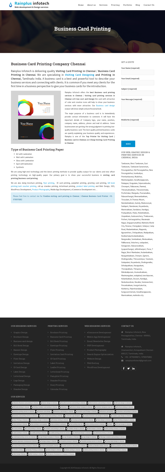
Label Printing (57, 363)
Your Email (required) (137, 80)
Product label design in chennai (115, 441)
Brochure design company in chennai (81, 407)
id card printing (17, 428)
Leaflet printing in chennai (39, 432)
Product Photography (41, 189)
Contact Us (149, 5)
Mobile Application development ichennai (25, 441)
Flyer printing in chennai (20, 424)
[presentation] (140, 132)
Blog (138, 5)
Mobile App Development (98, 337)
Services (103, 5)
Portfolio (127, 5)
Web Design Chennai (19, 454)
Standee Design (21, 389)
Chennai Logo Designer (73, 415)
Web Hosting (93, 363)
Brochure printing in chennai (125, 407)
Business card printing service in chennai (25, 415)
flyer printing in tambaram (59, 424)
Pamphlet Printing (59, 376)
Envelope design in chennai (40, 420)
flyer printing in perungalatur (39, 424)
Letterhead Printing (59, 372)
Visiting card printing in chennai (117, 450)
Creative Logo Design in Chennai (121, 415)
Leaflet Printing (57, 367)
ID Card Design (20, 367)
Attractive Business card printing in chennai (25, 403)
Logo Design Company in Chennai (49, 437)
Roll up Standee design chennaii (99, 445)
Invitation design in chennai (76, 428)
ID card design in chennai (123, 424)
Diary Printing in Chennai (20, 420)
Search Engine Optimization (100, 354)
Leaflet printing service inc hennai (60, 432)
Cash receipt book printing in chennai (51, 415)
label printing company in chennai (115, 428)
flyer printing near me (76, 424)
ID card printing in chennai (33, 428)
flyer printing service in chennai (95, 424)
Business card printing (107, 411)
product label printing (85, 186)
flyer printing (48, 183)
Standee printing (18, 450)
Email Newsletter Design (98, 341)
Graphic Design (20, 332)
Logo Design (19, 380)
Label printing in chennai (20, 432)
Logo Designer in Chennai (71, 437)
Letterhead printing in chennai (103, 432)
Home (81, 5)
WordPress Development (98, 367)
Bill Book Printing (58, 341)
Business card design (105, 105)
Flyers (110, 424)
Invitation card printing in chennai (54, 428)
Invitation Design (22, 363)
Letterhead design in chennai (82, 432)
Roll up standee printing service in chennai (125, 445)
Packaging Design (22, 385)
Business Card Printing (61, 337)
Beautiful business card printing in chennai (73, 403)
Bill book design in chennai (123, 403)
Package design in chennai (48, 441)
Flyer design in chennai (104, 420)
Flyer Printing (57, 350)
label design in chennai (94, 428)
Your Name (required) (137, 70)
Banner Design (20, 350)
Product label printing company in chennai (25, 445)
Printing (115, 5)
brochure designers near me (104, 407)
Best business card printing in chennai (100, 403)
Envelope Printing (58, 345)
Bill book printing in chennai (21, 407)
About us (91, 5)
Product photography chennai (50, 445)
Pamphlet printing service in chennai (91, 441)
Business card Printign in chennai (86, 411)
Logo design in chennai (89, 437)
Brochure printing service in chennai (23, 411)
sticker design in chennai (54, 450)
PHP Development (95, 345)
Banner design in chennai (49, 403)
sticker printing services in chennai (94, 450)
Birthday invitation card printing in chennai (45, 407)
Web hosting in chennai (36, 454)
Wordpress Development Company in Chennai (60, 454)
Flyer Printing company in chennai (124, 420)
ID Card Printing (58, 358)
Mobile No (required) (137, 122)
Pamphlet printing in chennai (69, 441)
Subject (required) (137, 91)
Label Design (19, 372)
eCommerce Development (99, 332)
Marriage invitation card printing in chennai (112, 437)
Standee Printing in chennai (35, 450)
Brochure (64, 407)
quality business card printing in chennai (74, 445)
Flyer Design (19, 358)
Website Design (94, 358)
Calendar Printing (58, 389)
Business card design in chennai (64, 411)
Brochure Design (21, 337)
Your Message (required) (137, 107)
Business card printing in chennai (127, 411)
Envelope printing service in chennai (82, 420)
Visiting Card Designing (79, 75)
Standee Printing (58, 380)
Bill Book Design (21, 345)
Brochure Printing (58, 332)
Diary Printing (57, 385)
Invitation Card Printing (61, 354)
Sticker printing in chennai (72, 450)
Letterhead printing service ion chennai (24, 437)
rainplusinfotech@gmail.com (138, 360)
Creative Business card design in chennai (96, 415)
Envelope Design (21, 354)
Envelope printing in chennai (60, 420)
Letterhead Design (22, 376)
